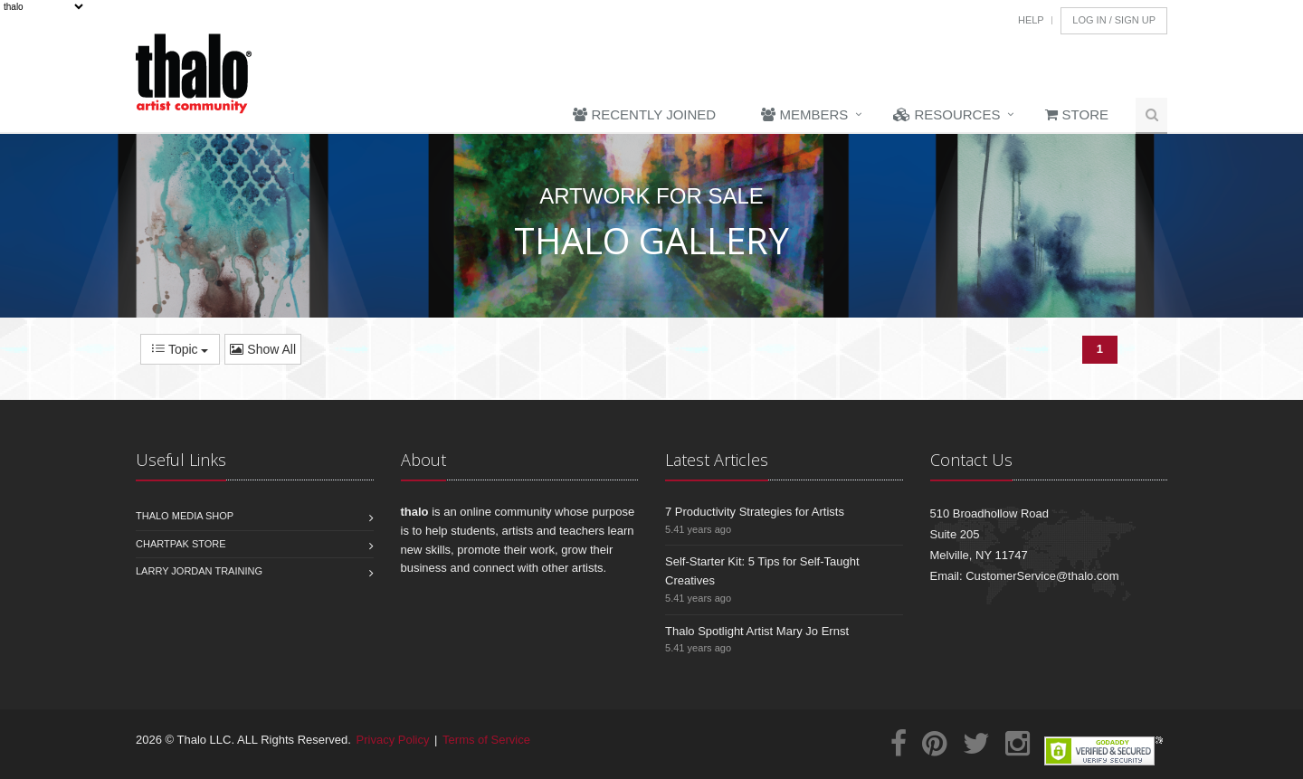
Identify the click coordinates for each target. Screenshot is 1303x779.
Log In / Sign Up (1114, 19)
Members (804, 114)
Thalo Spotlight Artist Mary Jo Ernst (757, 631)
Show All (263, 349)
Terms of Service (486, 739)
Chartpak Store (181, 543)
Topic (180, 349)
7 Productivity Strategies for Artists (754, 511)
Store (1076, 114)
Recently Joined (644, 114)
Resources (946, 114)
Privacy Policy (393, 739)
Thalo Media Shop (184, 515)
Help (1031, 19)
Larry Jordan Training (199, 570)
